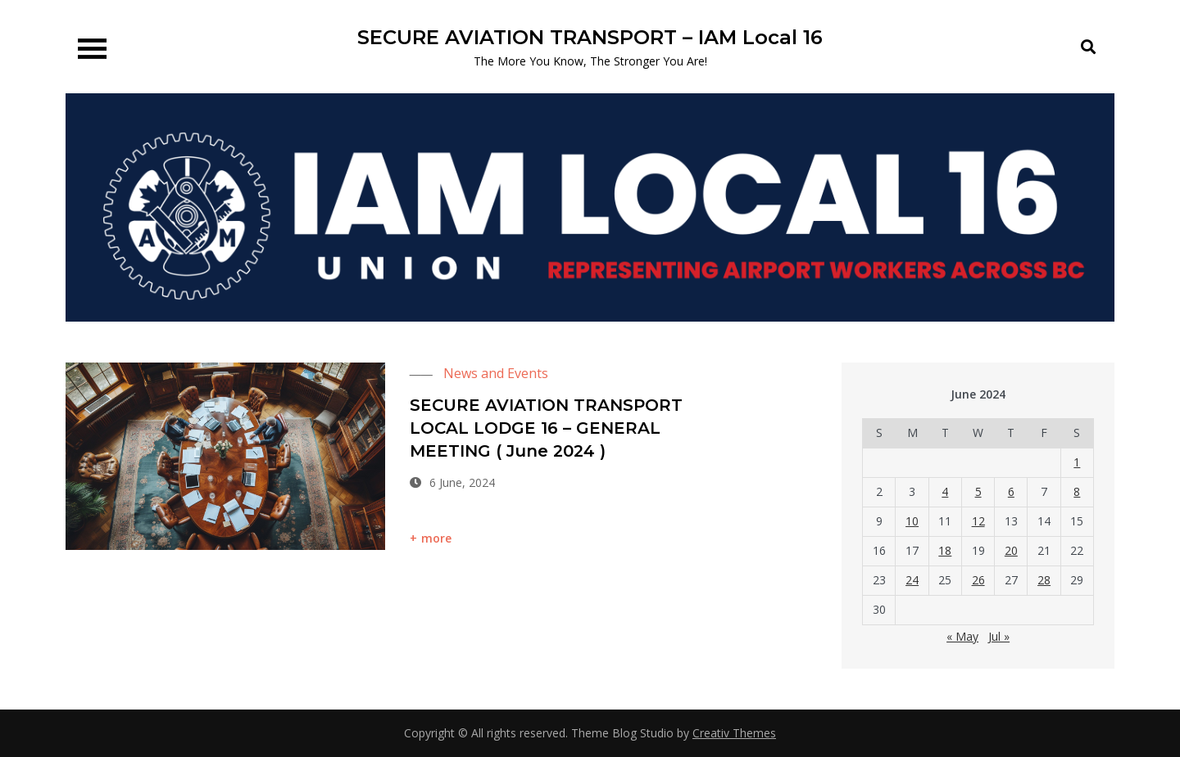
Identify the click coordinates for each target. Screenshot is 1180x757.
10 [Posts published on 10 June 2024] (912, 521)
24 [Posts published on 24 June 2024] (912, 580)
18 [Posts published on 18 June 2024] (944, 550)
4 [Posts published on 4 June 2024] (945, 491)
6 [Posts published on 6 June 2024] (1011, 491)
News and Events (495, 373)
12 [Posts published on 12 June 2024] (978, 521)
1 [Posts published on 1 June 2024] (1076, 462)
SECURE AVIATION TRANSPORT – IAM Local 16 (590, 37)
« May (962, 636)
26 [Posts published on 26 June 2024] (978, 580)
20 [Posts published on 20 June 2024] (1011, 550)
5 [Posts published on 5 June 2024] (978, 491)
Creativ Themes (734, 733)
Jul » (999, 636)
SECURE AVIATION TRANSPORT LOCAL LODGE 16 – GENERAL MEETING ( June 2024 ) (546, 428)
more (436, 538)
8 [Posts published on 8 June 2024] (1076, 491)
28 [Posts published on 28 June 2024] (1044, 580)
